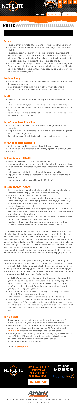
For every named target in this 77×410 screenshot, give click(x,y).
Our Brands (15, 399)
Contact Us (54, 399)
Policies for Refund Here (20, 346)
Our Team (35, 399)
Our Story (9, 399)
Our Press (48, 399)
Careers (60, 399)
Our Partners (41, 399)
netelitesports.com (13, 330)
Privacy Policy (67, 399)
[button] (38, 18)
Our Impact (28, 399)
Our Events (22, 399)
